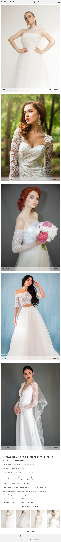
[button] (28, 531)
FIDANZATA (8, 2)
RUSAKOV (37, 539)
